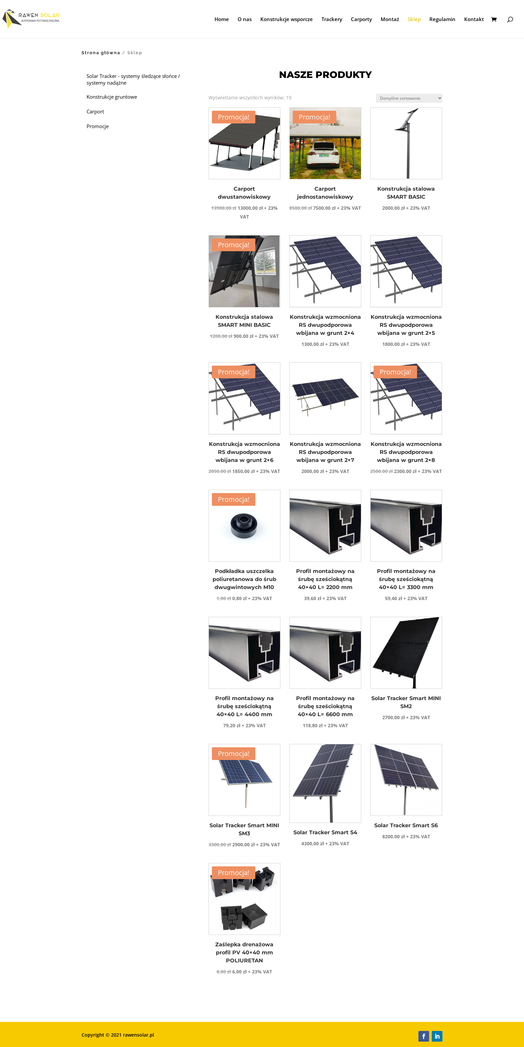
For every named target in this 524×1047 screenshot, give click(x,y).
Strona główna (101, 52)
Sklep (414, 19)
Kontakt (474, 19)
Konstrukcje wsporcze (286, 19)
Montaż (390, 19)
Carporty (361, 19)
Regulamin (442, 19)
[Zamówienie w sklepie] (409, 98)
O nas (245, 19)
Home (222, 19)
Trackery (331, 19)
